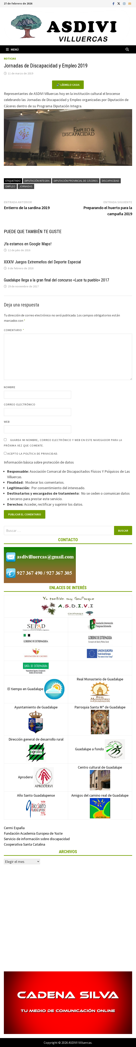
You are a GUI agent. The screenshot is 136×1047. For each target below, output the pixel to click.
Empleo (10, 186)
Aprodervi (36, 777)
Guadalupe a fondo (100, 749)
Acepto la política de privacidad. (31, 453)
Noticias (10, 58)
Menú (12, 49)
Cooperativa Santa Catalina (24, 844)
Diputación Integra (37, 180)
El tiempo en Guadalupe (35, 688)
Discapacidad (110, 180)
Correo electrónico (19, 404)
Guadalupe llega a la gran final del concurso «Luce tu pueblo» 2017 (56, 280)
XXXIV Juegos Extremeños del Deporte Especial (42, 262)
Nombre (9, 387)
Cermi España (14, 827)
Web (7, 422)
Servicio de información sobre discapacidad (37, 838)
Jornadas (26, 186)
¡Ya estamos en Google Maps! (27, 243)
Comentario (14, 330)
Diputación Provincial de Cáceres (76, 180)
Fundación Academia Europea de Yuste (33, 833)
